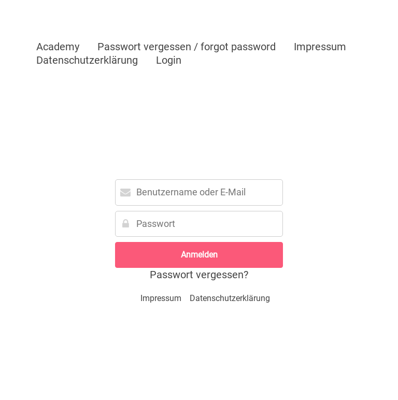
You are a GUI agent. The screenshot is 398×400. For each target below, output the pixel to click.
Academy (57, 46)
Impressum (320, 46)
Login (168, 60)
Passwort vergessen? (199, 274)
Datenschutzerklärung (87, 60)
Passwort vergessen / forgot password (186, 46)
